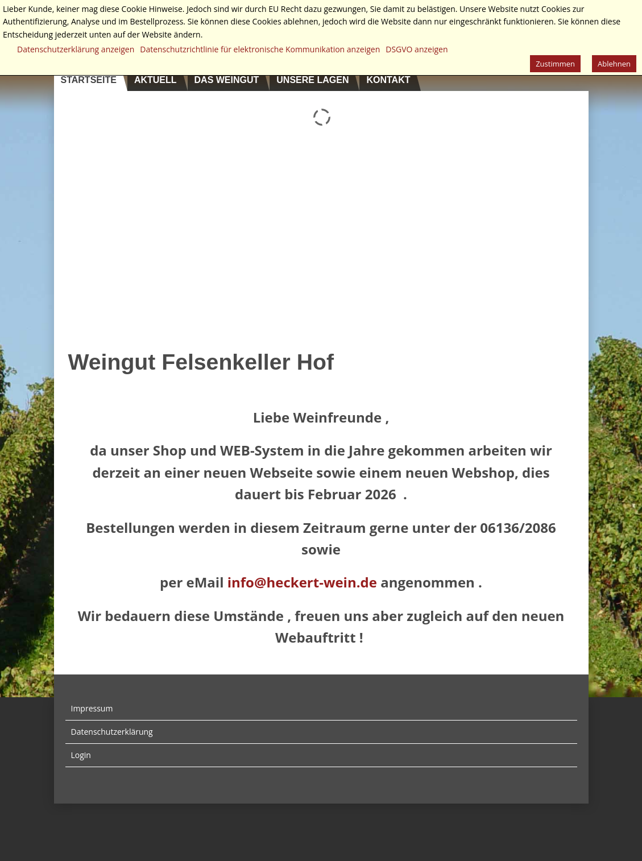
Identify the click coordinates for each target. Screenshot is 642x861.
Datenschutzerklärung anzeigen (75, 49)
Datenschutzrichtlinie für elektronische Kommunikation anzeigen (260, 49)
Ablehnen (614, 64)
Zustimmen (555, 64)
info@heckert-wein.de (302, 582)
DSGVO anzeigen (417, 49)
